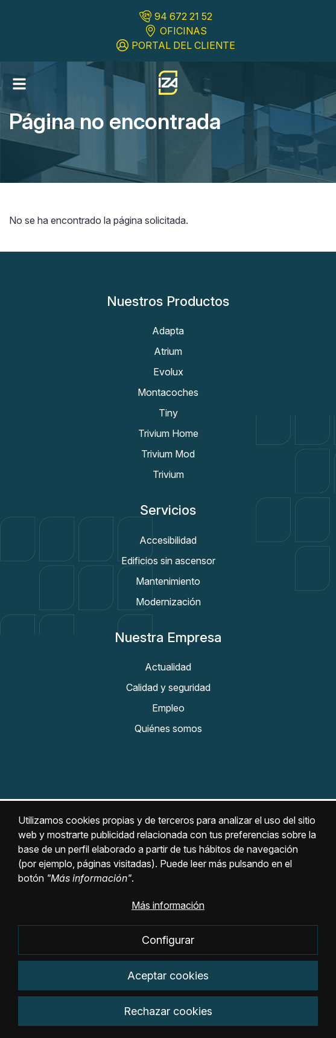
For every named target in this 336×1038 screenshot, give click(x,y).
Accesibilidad (168, 540)
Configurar (168, 952)
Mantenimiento (168, 581)
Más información (168, 918)
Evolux (168, 372)
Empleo (168, 708)
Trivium (168, 474)
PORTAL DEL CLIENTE (183, 45)
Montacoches (168, 392)
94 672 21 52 (183, 16)
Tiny (168, 413)
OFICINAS (183, 31)
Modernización (168, 602)
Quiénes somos (168, 728)
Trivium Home (168, 433)
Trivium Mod (168, 454)
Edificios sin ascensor (168, 561)
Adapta (168, 331)
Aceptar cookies (168, 988)
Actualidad (168, 667)
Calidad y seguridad (168, 687)
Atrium (168, 351)
